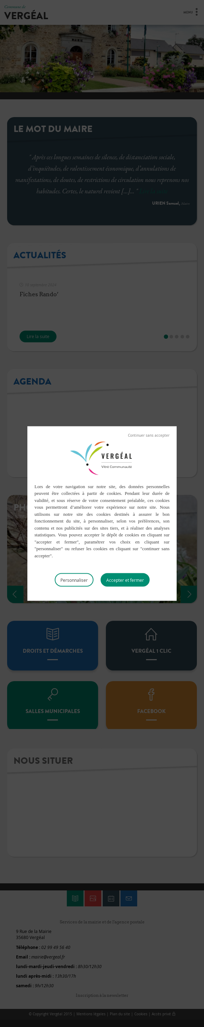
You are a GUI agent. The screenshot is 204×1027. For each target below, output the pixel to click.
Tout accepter (125, 580)
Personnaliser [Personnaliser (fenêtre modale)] (74, 580)
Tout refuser (149, 435)
